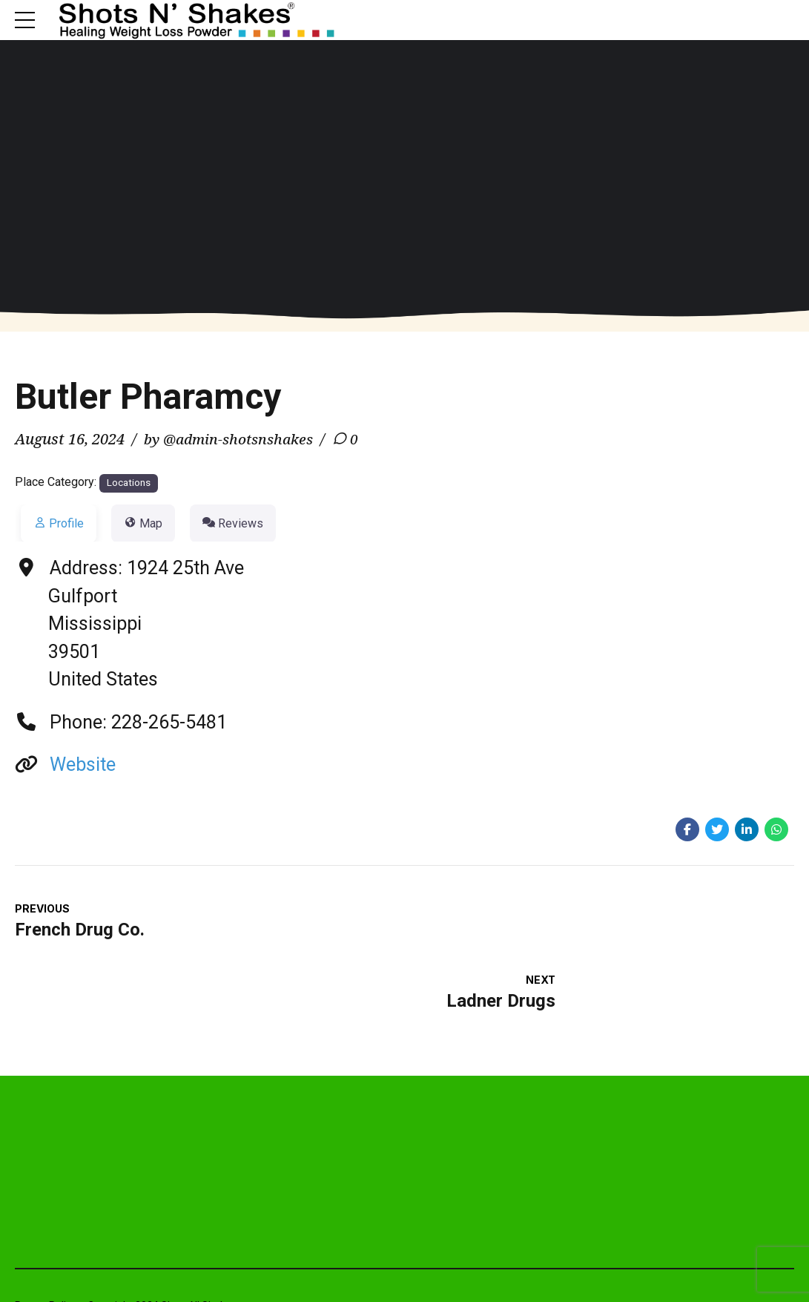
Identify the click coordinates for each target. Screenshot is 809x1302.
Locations (129, 484)
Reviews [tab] (232, 525)
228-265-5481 (169, 723)
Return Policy (45, 1240)
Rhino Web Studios (748, 1240)
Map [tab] (143, 525)
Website (83, 766)
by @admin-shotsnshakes (233, 440)
